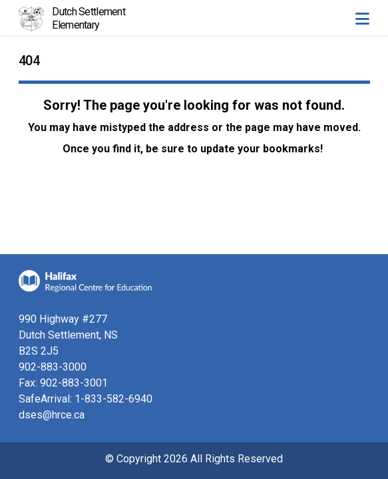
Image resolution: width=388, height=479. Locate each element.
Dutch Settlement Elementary (88, 18)
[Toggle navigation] (362, 19)
